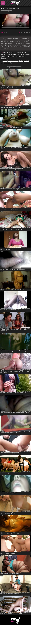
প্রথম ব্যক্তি (19, 54)
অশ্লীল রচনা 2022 (21, 52)
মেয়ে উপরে (24, 56)
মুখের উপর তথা (16, 56)
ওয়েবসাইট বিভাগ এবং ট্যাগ (10, 61)
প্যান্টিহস (13, 54)
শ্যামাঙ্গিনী (3, 59)
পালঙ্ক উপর (7, 54)
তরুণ (2, 54)
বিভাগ (5, 52)
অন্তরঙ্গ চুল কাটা (11, 52)
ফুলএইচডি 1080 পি (6, 56)
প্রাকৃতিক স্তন (26, 54)
